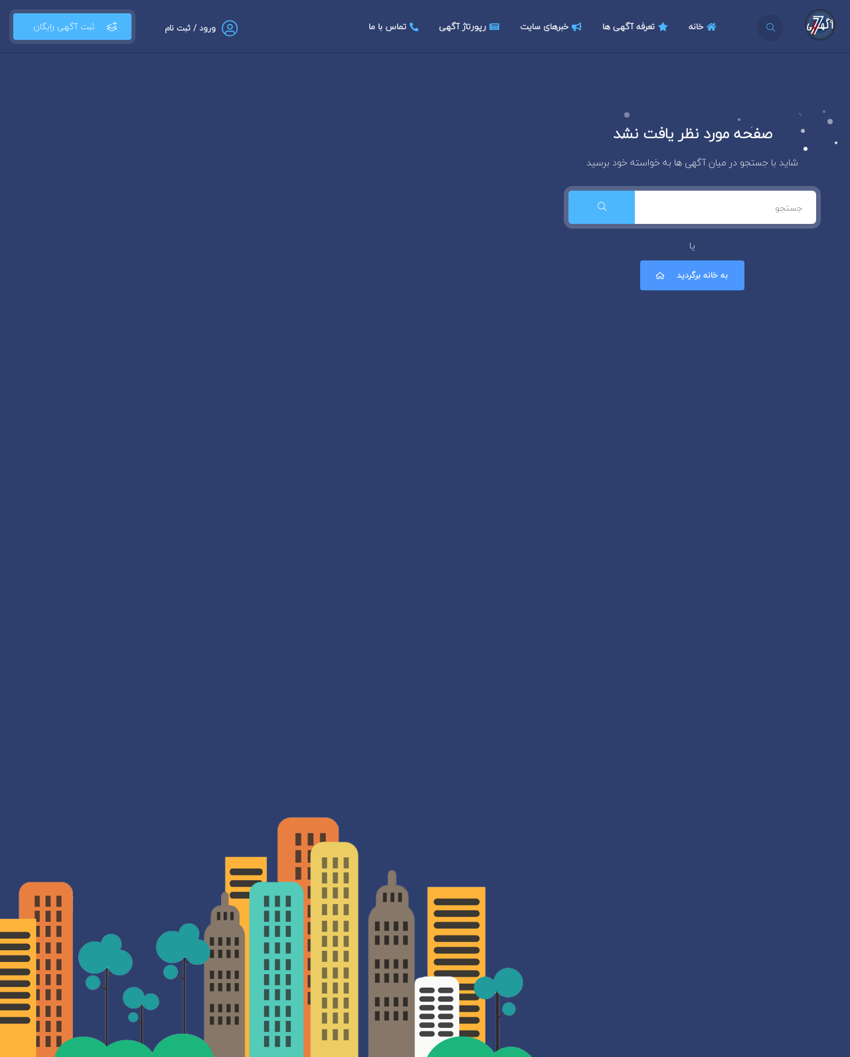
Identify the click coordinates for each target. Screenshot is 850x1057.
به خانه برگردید (690, 275)
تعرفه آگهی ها (636, 26)
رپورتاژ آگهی (471, 26)
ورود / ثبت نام (190, 28)
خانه (704, 26)
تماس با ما (395, 26)
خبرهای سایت (552, 26)
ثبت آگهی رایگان (72, 26)
